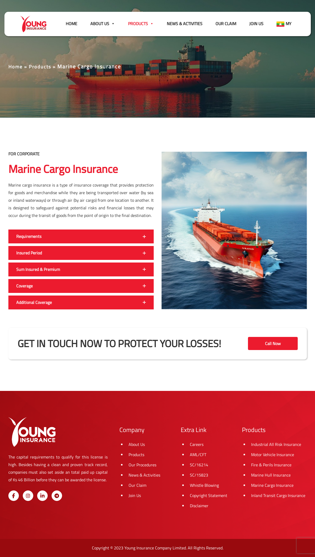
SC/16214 (199, 465)
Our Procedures (142, 465)
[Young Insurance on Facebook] (13, 495)
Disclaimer (199, 506)
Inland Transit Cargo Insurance (278, 495)
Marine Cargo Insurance (272, 485)
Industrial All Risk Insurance (276, 444)
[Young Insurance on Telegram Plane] (57, 495)
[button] (81, 236)
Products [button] (141, 23)
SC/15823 (199, 475)
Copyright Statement (208, 495)
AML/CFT (198, 454)
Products (40, 66)
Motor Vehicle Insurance (272, 454)
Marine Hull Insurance (271, 475)
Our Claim (225, 23)
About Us (102, 23)
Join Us (256, 23)
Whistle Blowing (204, 485)
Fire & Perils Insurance (271, 465)
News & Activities (184, 23)
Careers (196, 444)
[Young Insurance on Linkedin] (42, 495)
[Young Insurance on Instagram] (28, 495)
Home (71, 23)
